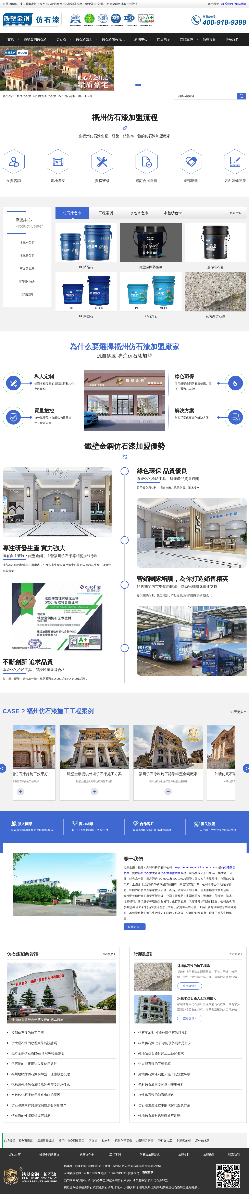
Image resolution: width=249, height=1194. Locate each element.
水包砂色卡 (27, 255)
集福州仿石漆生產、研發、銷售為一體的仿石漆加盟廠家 (125, 125)
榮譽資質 (209, 39)
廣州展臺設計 (45, 1140)
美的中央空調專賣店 (71, 1140)
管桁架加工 (165, 1140)
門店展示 (163, 39)
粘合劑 (106, 1140)
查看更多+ (236, 213)
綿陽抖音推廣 (144, 1140)
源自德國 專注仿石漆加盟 (125, 350)
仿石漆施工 (84, 39)
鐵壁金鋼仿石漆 (35, 39)
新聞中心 (140, 39)
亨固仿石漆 (27, 268)
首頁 (11, 39)
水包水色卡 (27, 242)
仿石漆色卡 (72, 213)
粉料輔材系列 (27, 281)
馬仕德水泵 (202, 1140)
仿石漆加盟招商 (170, 873)
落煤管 (93, 1140)
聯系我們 (227, 3)
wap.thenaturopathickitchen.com (195, 867)
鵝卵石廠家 (25, 1140)
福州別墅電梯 (123, 1140)
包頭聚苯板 (184, 1140)
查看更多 (239, 711)
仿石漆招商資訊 (113, 39)
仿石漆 (61, 39)
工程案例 (27, 294)
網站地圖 (241, 3)
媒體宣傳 (186, 39)
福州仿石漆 (145, 873)
